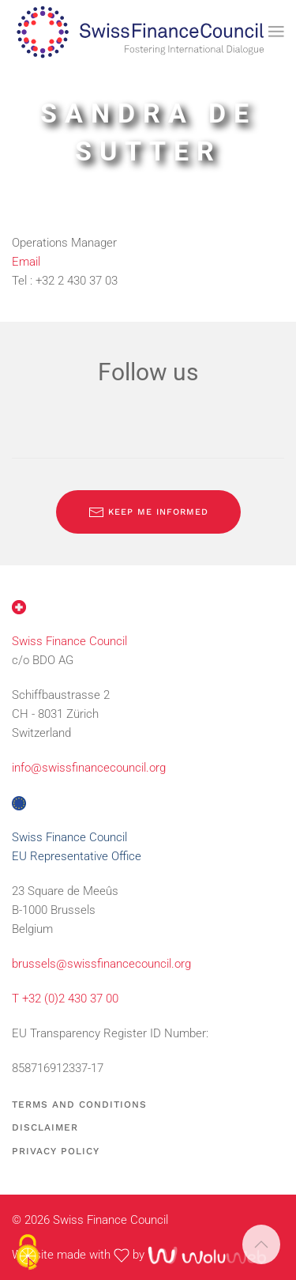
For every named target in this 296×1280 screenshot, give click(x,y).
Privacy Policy (55, 1151)
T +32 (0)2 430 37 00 (65, 998)
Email (26, 262)
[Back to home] (140, 31)
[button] (276, 31)
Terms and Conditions (79, 1104)
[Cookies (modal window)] (27, 1253)
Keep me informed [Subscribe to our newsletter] (148, 512)
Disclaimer (45, 1127)
